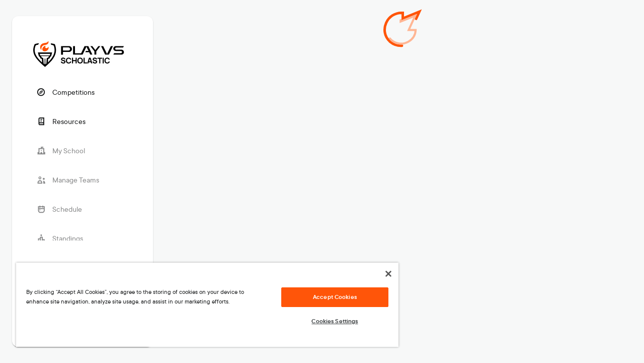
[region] (202, 305)
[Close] (379, 274)
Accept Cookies (327, 297)
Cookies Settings (327, 321)
